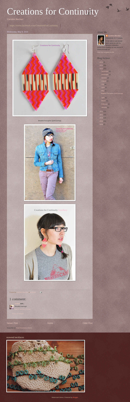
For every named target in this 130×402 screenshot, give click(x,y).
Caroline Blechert (114, 36)
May (103, 91)
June (103, 87)
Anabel (17, 303)
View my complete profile (105, 52)
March (103, 101)
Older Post (88, 323)
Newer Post (12, 323)
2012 (101, 111)
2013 (101, 68)
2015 (101, 62)
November (105, 74)
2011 (101, 115)
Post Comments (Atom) (24, 328)
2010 (101, 118)
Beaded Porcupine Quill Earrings (112, 93)
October (104, 78)
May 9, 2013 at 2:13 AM (22, 309)
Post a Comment (18, 314)
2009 (101, 121)
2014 (101, 65)
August (104, 81)
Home (50, 323)
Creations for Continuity (53, 11)
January (104, 107)
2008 (101, 124)
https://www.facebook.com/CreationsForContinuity (34, 25)
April (103, 97)
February (104, 104)
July (102, 84)
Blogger (75, 397)
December (105, 71)
